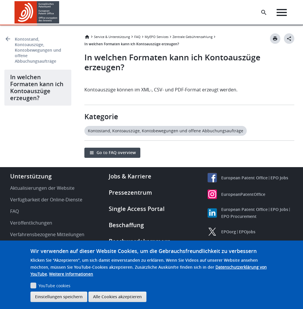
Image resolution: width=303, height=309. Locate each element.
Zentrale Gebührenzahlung (193, 37)
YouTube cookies (54, 285)
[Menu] (282, 12)
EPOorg (228, 231)
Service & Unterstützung (112, 37)
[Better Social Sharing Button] (289, 38)
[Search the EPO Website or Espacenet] (264, 12)
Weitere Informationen (71, 274)
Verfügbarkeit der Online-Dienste (46, 199)
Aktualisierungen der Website (42, 188)
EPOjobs (247, 231)
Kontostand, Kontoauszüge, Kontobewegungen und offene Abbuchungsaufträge (38, 50)
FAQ (137, 37)
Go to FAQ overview (116, 152)
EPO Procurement (239, 216)
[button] (60, 12)
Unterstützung (31, 176)
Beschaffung (126, 225)
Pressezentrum (130, 192)
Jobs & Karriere (130, 176)
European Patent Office (244, 177)
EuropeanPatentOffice (243, 194)
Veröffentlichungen (31, 223)
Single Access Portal (137, 209)
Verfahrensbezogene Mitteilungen (47, 234)
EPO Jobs (279, 177)
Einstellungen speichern (59, 296)
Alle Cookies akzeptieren (117, 296)
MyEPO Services (156, 37)
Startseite (87, 36)
